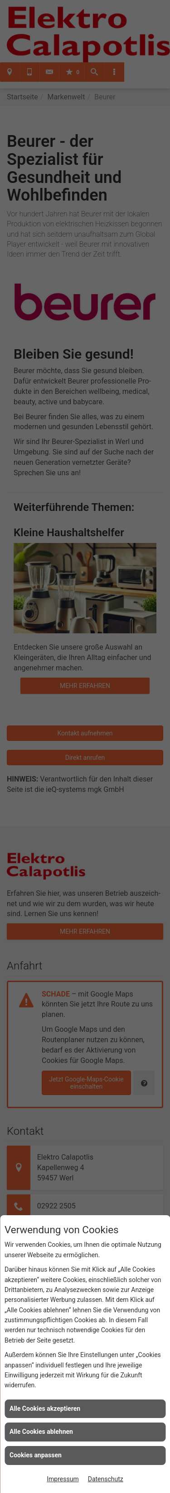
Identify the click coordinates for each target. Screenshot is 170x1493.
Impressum (62, 1479)
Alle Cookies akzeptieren (45, 1408)
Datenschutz (105, 1479)
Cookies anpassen (36, 1455)
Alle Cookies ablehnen (41, 1431)
